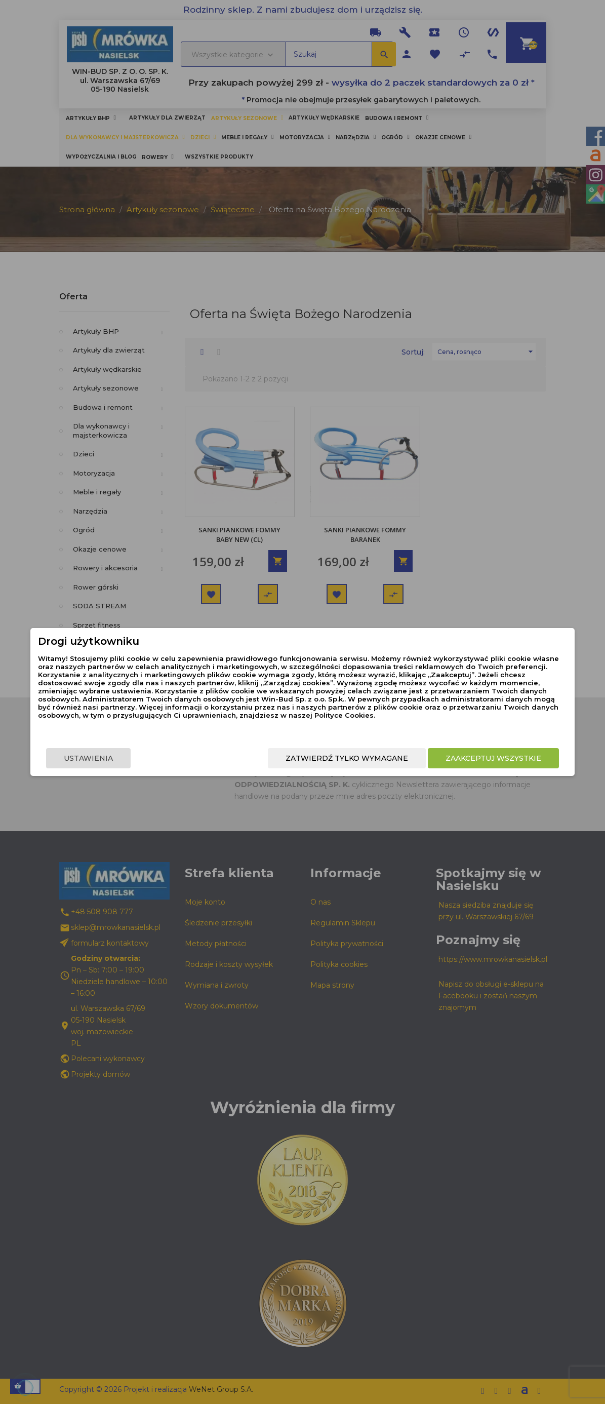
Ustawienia (113, 759)
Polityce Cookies (294, 722)
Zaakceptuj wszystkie (468, 759)
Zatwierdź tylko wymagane (322, 759)
